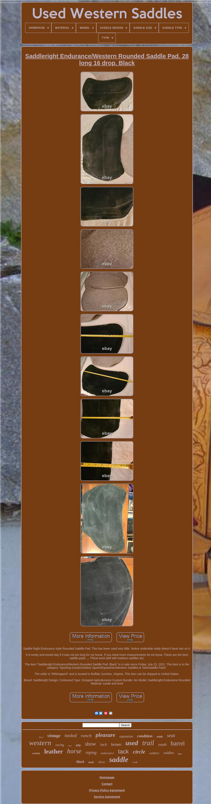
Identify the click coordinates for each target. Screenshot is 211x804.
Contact (107, 784)
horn (41, 737)
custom (36, 753)
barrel (178, 743)
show (90, 744)
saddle (118, 760)
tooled (71, 735)
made (91, 762)
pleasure (105, 735)
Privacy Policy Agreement (107, 790)
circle (139, 752)
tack (123, 751)
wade (160, 736)
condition (145, 736)
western (40, 743)
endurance (107, 753)
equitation (126, 736)
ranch (86, 735)
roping (91, 752)
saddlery (154, 753)
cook (135, 762)
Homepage (106, 777)
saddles (169, 753)
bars (180, 754)
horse (74, 751)
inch (103, 744)
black (80, 762)
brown (116, 744)
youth (162, 744)
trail (148, 743)
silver (101, 762)
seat (171, 735)
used (131, 743)
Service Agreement (107, 796)
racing (59, 745)
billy (78, 745)
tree (70, 745)
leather (53, 751)
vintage (54, 735)
